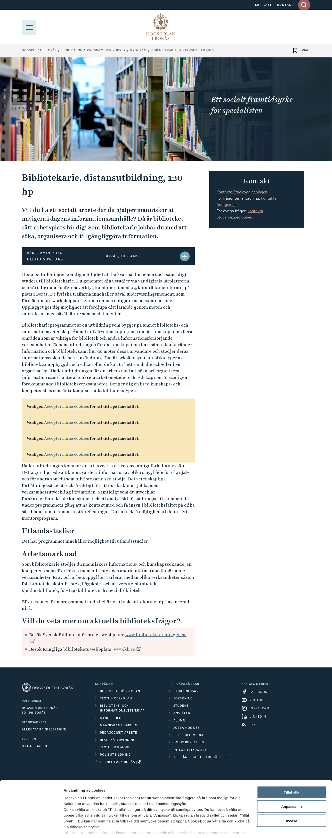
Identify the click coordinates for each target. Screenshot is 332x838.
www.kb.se (124, 649)
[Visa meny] (29, 26)
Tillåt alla (291, 769)
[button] (185, 256)
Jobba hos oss (186, 728)
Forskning (183, 698)
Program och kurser (106, 50)
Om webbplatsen (188, 742)
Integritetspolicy (190, 750)
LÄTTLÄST (263, 5)
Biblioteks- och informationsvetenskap (122, 708)
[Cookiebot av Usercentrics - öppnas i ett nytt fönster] (31, 828)
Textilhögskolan (116, 698)
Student (181, 706)
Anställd (182, 713)
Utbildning (71, 50)
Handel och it (113, 718)
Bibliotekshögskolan (120, 691)
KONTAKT (285, 5)
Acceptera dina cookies (66, 406)
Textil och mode (115, 747)
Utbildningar (186, 691)
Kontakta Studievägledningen (242, 192)
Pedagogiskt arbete (118, 733)
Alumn (179, 720)
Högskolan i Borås (39, 50)
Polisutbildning (115, 755)
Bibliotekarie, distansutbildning (182, 50)
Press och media (188, 735)
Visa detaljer (74, 828)
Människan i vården (118, 725)
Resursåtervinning (117, 740)
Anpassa (291, 784)
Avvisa (291, 798)
